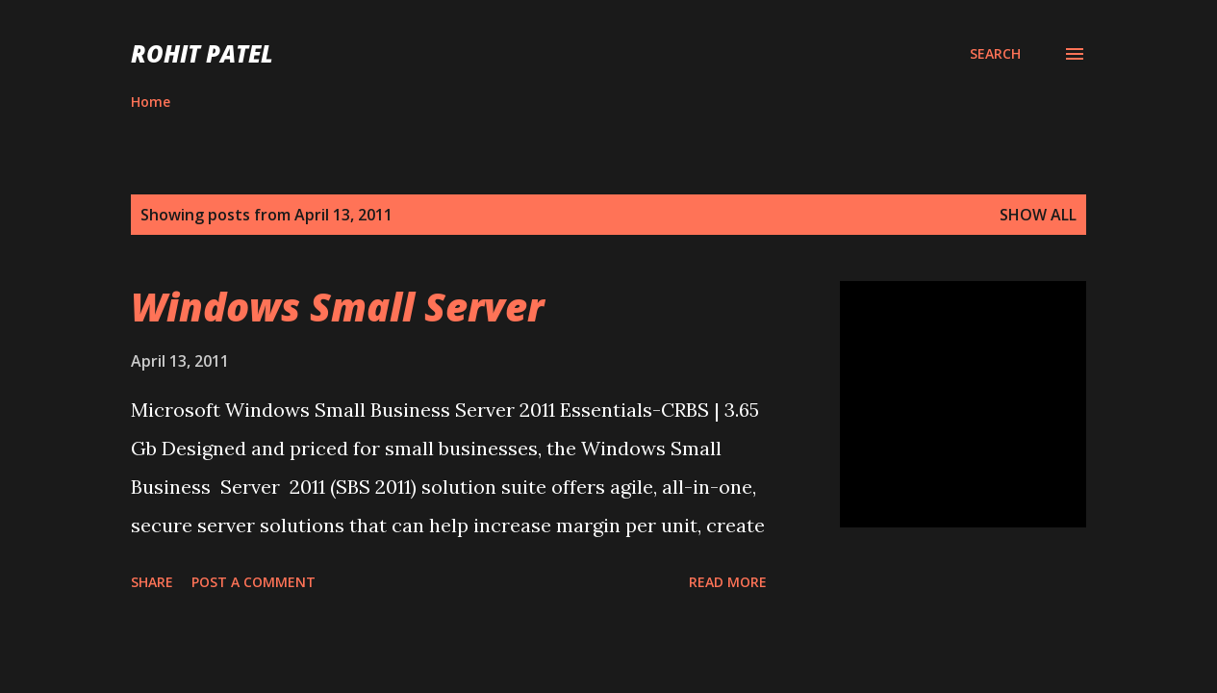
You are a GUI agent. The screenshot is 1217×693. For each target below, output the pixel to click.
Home (150, 101)
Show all (1038, 214)
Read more (728, 582)
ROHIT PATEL (202, 53)
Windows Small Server (337, 306)
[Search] (995, 53)
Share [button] (152, 582)
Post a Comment (253, 582)
